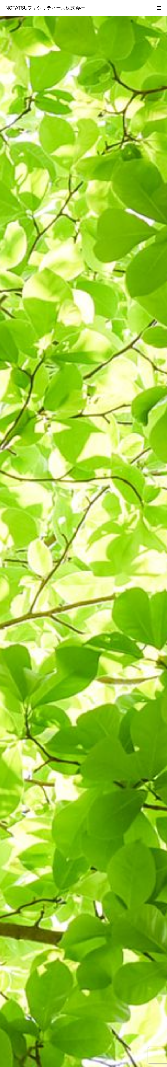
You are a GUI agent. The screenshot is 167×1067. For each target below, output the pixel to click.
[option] (83, 103)
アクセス (83, 1041)
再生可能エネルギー (83, 1014)
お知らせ (83, 1005)
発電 (83, 1023)
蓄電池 (83, 1032)
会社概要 (83, 996)
